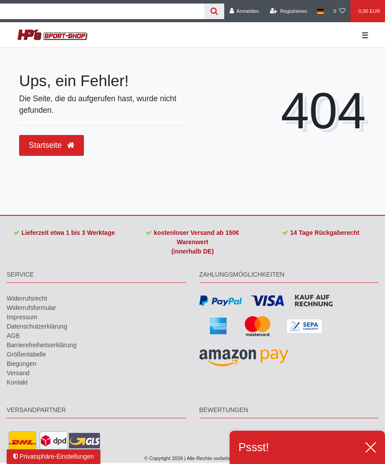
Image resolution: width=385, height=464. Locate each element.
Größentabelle (26, 354)
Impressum (22, 317)
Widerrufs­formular (31, 307)
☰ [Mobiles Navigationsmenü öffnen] (365, 35)
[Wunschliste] (339, 11)
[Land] (320, 11)
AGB (13, 335)
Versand (18, 373)
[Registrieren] (288, 11)
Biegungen (21, 363)
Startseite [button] (51, 145)
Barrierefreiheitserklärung (41, 345)
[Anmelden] (244, 11)
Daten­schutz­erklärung (37, 326)
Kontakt (17, 382)
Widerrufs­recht (27, 298)
